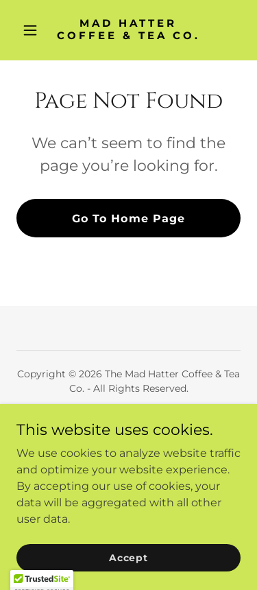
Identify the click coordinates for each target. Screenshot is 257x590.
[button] (33, 30)
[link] (128, 35)
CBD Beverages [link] (128, 440)
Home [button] (128, 421)
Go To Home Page (128, 218)
